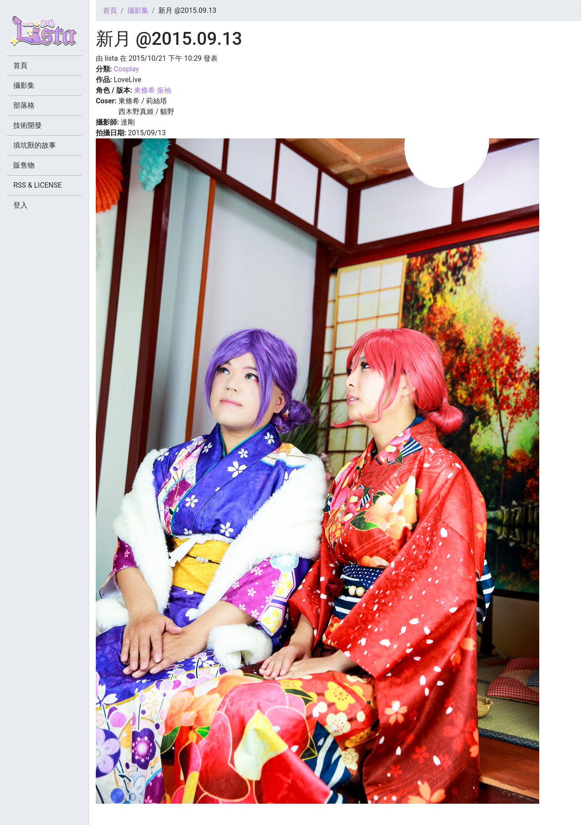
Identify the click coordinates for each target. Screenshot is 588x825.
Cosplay (126, 69)
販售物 (24, 165)
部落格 (24, 105)
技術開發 (27, 125)
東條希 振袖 (152, 90)
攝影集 (138, 10)
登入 (20, 205)
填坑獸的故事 (34, 145)
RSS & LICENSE (37, 185)
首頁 (110, 10)
